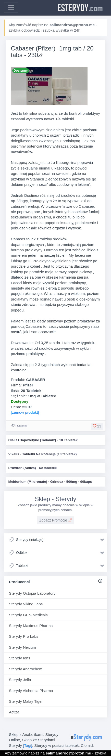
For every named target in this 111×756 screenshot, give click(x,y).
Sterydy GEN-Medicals (28, 615)
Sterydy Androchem (25, 669)
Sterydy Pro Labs (23, 636)
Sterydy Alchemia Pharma (31, 690)
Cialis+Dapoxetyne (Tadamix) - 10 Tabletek (43, 440)
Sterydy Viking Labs (26, 604)
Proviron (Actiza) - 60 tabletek (32, 468)
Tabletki (21, 426)
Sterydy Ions (19, 658)
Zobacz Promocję (55, 520)
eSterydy (80, 7)
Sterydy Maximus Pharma (31, 625)
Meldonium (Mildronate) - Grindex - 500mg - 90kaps (50, 482)
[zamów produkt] (25, 412)
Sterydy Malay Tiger (26, 701)
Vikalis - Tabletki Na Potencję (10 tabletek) (42, 454)
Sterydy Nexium (22, 647)
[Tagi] (27, 745)
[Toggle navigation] (11, 8)
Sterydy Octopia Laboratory (32, 593)
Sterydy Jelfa (20, 679)
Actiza (14, 712)
